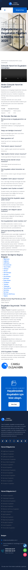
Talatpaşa (6, 286)
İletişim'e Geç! (20, 10)
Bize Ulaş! (14, 404)
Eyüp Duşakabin (6, 525)
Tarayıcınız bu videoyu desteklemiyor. (14, 75)
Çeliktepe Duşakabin (7, 456)
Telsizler (6, 284)
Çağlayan (6, 261)
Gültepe (6, 269)
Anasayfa (4, 22)
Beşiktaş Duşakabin (7, 517)
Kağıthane (6, 259)
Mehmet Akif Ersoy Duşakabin (10, 509)
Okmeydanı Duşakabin (8, 527)
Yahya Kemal (7, 288)
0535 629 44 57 (10, 549)
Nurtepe (6, 292)
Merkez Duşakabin (7, 480)
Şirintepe (6, 278)
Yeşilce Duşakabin (6, 511)
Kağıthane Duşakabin (7, 451)
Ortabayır (6, 282)
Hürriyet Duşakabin (7, 472)
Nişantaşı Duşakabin (7, 519)
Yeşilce (6, 296)
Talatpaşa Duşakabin (7, 498)
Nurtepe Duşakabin (7, 506)
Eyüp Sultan (7, 280)
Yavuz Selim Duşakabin (8, 462)
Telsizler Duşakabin (7, 495)
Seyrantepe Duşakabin (8, 475)
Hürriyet (6, 274)
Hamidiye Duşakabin (7, 503)
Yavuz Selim (7, 267)
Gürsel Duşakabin (6, 467)
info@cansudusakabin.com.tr (10, 540)
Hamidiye (6, 290)
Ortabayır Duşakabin (7, 483)
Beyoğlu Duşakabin (7, 522)
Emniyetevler (7, 265)
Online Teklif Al (5, 302)
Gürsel (5, 270)
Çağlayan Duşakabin (7, 454)
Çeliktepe (6, 263)
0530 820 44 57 (10, 551)
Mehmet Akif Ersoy (9, 294)
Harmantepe (7, 272)
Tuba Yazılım (12, 566)
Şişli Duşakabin (6, 514)
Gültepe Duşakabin (7, 464)
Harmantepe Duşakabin (8, 470)
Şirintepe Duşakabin (7, 478)
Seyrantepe (7, 276)
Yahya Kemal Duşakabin (8, 501)
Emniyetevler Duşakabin (8, 459)
